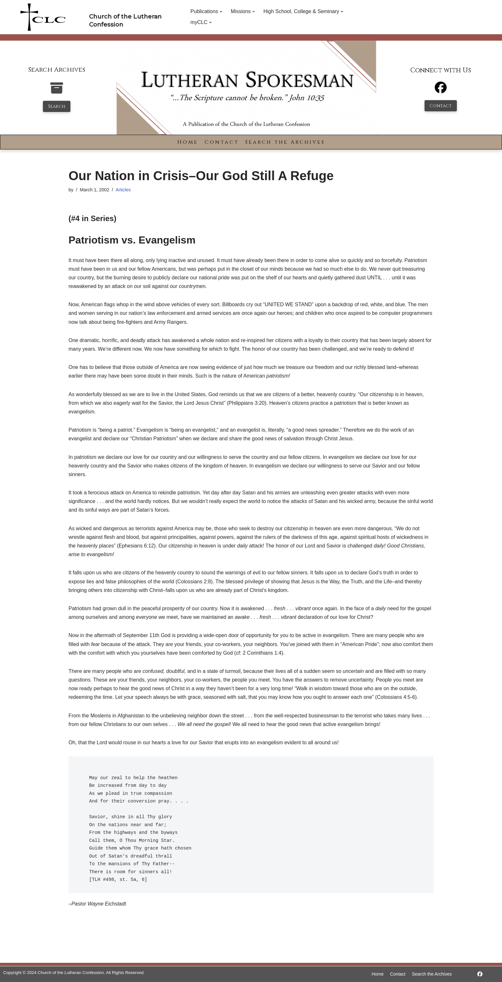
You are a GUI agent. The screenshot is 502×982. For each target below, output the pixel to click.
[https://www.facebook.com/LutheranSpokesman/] (479, 974)
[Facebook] (441, 90)
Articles (123, 189)
